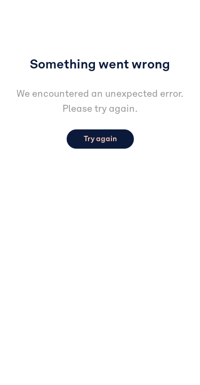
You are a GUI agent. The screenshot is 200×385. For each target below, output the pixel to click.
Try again (100, 139)
